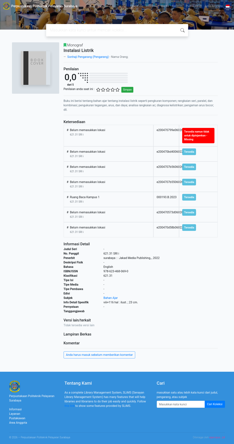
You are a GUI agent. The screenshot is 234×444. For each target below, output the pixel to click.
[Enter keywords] (181, 404)
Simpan (127, 89)
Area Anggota (214, 6)
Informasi (152, 6)
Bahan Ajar (110, 298)
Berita (165, 6)
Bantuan (177, 6)
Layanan (14, 414)
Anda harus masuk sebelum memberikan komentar (99, 355)
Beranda (137, 6)
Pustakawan (194, 6)
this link (70, 406)
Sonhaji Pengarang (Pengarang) (88, 57)
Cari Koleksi (215, 404)
